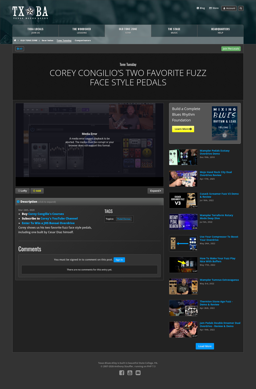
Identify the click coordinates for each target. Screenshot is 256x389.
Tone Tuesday (64, 40)
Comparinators (83, 40)
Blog (200, 8)
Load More (205, 346)
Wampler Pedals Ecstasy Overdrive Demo (215, 152)
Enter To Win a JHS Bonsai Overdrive (48, 223)
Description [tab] (38, 202)
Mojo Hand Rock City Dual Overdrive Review (216, 173)
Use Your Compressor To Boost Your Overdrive (219, 238)
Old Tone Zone (28, 40)
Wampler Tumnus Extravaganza (219, 279)
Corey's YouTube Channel (59, 218)
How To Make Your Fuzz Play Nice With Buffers (217, 260)
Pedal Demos (123, 219)
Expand (155, 190)
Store (213, 8)
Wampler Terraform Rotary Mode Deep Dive (216, 216)
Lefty (22, 190)
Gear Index (47, 40)
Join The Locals (231, 48)
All (19, 48)
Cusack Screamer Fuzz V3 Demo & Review (219, 195)
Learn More (183, 129)
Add (37, 190)
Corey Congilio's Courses (46, 214)
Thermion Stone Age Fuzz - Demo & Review (216, 303)
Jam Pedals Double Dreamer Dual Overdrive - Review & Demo (220, 324)
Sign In (119, 259)
